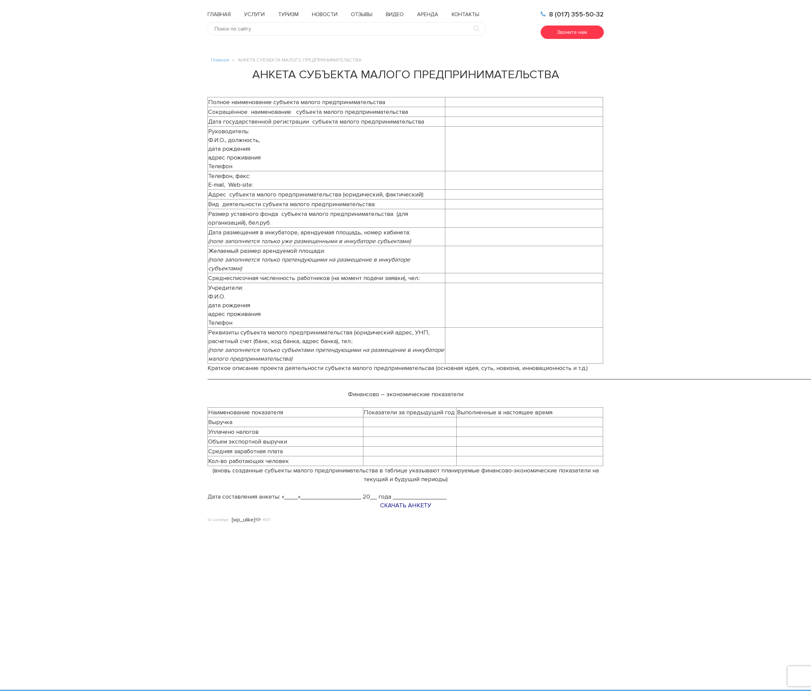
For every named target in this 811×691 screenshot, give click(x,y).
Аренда (427, 14)
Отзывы (361, 14)
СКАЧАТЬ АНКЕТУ (405, 505)
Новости (324, 14)
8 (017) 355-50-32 (572, 14)
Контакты (465, 14)
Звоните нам (572, 32)
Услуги (254, 14)
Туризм (288, 14)
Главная (219, 14)
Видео (395, 14)
